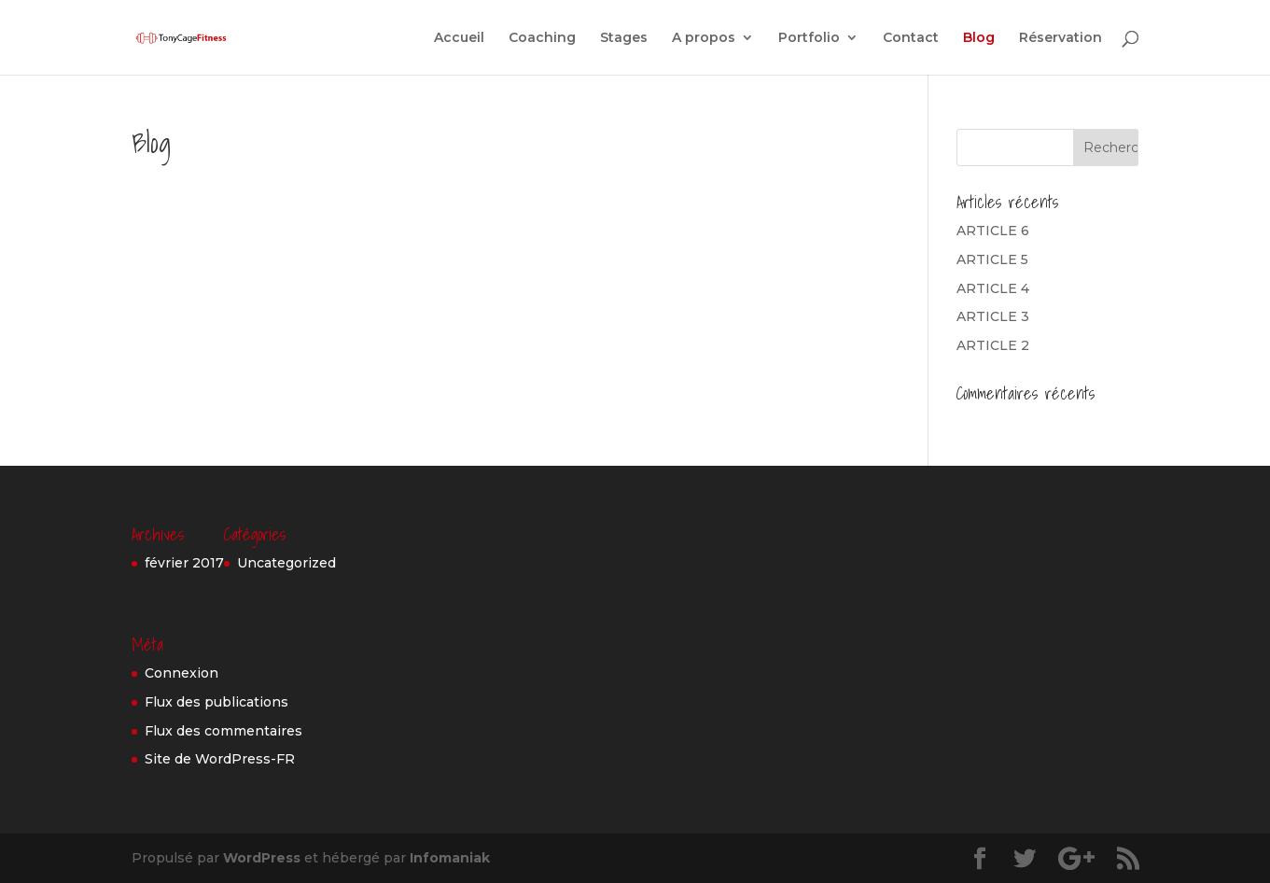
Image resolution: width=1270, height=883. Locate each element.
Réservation (1060, 38)
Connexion (181, 673)
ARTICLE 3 (992, 316)
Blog (979, 38)
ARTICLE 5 (992, 259)
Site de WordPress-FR (220, 758)
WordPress (261, 857)
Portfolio (809, 38)
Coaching (542, 38)
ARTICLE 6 (992, 230)
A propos (703, 38)
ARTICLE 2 (992, 345)
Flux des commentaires (223, 730)
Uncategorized (286, 562)
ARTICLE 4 (992, 288)
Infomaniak (450, 857)
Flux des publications (216, 702)
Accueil (459, 38)
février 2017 (184, 562)
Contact (911, 38)
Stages (624, 38)
